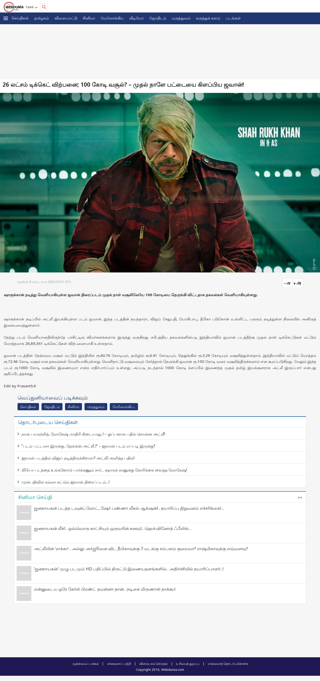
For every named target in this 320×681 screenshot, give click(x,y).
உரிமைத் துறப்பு (188, 663)
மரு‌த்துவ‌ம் (95, 406)
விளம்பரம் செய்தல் (153, 663)
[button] (6, 18)
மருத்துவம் (181, 17)
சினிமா (89, 17)
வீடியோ (136, 17)
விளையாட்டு (65, 17)
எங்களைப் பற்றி (119, 663)
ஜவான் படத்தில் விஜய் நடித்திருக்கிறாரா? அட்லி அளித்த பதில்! (78, 458)
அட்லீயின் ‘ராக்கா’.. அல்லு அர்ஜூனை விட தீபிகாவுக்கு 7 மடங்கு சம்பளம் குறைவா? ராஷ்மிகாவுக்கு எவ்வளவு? (141, 548)
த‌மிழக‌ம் (41, 17)
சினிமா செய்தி (35, 496)
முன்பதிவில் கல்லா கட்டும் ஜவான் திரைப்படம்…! (66, 482)
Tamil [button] (30, 7)
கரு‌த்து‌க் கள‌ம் (208, 17)
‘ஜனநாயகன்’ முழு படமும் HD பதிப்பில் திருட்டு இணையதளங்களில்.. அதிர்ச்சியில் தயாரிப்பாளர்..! (129, 569)
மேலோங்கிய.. (123, 406)
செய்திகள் (20, 17)
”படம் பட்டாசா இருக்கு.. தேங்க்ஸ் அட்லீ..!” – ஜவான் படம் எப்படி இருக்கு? (88, 446)
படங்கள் (233, 17)
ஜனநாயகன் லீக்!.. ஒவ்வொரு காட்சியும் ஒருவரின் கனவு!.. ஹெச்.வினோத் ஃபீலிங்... (113, 528)
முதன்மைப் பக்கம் (85, 663)
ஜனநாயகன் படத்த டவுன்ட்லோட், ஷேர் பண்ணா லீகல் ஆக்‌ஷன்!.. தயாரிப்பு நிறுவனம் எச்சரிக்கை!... (129, 508)
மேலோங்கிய (112, 17)
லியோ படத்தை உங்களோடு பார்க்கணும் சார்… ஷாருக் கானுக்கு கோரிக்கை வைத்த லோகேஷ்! (104, 470)
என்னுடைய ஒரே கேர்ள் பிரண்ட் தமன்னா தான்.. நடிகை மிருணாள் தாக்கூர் (105, 589)
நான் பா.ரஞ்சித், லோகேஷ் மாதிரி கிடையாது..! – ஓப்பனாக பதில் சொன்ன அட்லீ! (93, 434)
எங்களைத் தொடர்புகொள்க (228, 663)
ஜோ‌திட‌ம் (157, 17)
